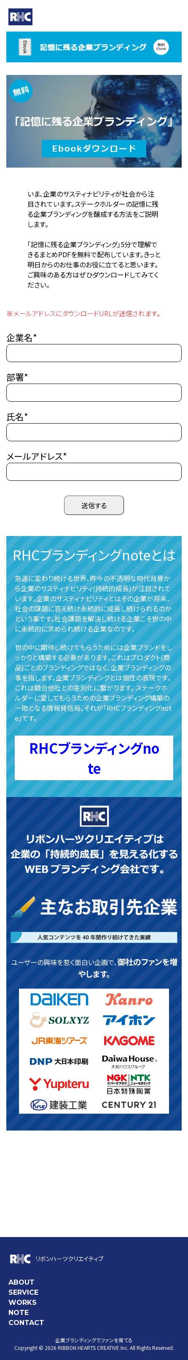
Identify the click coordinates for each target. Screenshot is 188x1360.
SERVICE (23, 1292)
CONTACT (26, 1323)
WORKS (22, 1303)
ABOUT (21, 1282)
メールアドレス (36, 456)
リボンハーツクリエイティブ (55, 1259)
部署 (17, 377)
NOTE (18, 1313)
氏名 (17, 416)
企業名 (21, 337)
